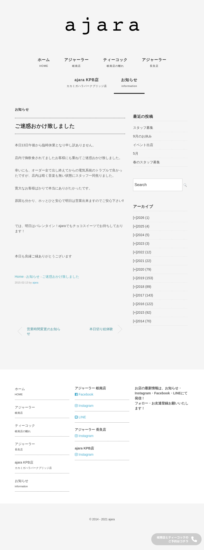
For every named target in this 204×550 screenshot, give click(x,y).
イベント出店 (143, 145)
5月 (135, 153)
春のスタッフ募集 (146, 162)
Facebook (84, 394)
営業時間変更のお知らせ (43, 331)
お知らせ (129, 82)
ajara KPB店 (87, 82)
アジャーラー (76, 62)
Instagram (84, 406)
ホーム (44, 62)
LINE (80, 417)
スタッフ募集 (143, 128)
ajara (35, 282)
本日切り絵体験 (101, 329)
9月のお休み (142, 136)
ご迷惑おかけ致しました (60, 276)
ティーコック (115, 62)
